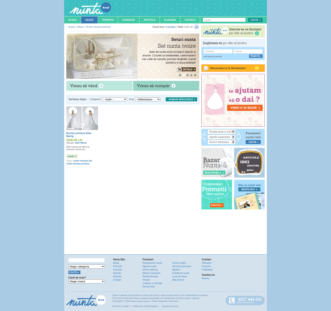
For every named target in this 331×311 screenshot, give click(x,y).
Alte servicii (178, 279)
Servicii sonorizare (181, 266)
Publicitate (207, 269)
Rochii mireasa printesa (98, 27)
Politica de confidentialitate (145, 306)
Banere (205, 278)
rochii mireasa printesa (78, 164)
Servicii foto (149, 286)
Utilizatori (206, 263)
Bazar (89, 20)
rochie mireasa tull (82, 161)
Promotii (108, 20)
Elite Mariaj (81, 143)
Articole (149, 20)
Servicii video (179, 263)
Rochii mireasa (150, 276)
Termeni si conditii (120, 306)
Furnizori (128, 20)
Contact (190, 20)
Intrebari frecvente (170, 306)
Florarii (146, 279)
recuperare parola (212, 56)
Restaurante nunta (152, 263)
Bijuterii (176, 269)
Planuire (170, 20)
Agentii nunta (149, 266)
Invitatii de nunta (180, 273)
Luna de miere (179, 276)
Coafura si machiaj (152, 283)
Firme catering (150, 269)
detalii (71, 156)
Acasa (72, 20)
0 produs (170, 27)
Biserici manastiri (151, 273)
